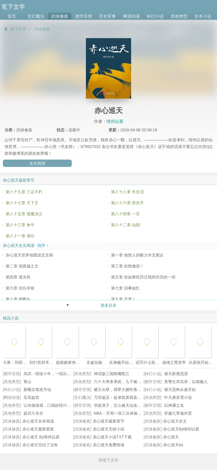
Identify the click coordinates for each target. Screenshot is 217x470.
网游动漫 (131, 16)
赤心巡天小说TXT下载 (112, 437)
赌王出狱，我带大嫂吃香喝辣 (119, 389)
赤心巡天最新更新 (38, 429)
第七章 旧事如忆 (125, 288)
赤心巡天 (171, 437)
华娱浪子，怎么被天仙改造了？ (121, 405)
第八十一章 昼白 (20, 236)
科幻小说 (155, 16)
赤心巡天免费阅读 (108, 445)
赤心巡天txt (173, 445)
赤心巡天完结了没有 (40, 445)
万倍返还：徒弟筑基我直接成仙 (121, 397)
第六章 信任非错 (20, 288)
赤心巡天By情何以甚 (181, 429)
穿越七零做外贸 (178, 413)
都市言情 (83, 16)
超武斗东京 (33, 413)
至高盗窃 (31, 397)
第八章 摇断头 (18, 299)
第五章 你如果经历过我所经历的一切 (143, 277)
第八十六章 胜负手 (127, 203)
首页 (12, 16)
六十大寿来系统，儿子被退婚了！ (123, 381)
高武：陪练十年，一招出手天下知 (53, 373)
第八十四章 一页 (125, 214)
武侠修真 (59, 16)
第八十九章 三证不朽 (24, 192)
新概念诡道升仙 (37, 389)
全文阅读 (37, 163)
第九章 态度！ (123, 299)
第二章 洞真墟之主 (22, 266)
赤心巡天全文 (175, 421)
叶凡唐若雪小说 (178, 397)
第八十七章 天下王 (22, 203)
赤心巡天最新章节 (108, 421)
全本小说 (202, 16)
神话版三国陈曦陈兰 (111, 373)
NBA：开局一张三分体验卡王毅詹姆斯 (127, 413)
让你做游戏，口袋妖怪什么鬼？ (51, 405)
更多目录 (108, 305)
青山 (27, 381)
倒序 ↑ (42, 245)
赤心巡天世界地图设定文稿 (29, 255)
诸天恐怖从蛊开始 (180, 389)
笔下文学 (18, 29)
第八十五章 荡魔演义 (24, 214)
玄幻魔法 (35, 16)
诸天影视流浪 (176, 373)
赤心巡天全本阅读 (38, 421)
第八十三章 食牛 (20, 225)
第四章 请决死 (18, 277)
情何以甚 (115, 121)
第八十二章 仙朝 (125, 225)
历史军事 (107, 16)
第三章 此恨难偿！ (127, 266)
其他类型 (179, 16)
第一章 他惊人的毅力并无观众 (137, 255)
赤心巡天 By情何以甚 (41, 437)
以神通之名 (174, 405)
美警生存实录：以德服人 (186, 381)
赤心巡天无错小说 (108, 429)
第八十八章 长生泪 (127, 192)
